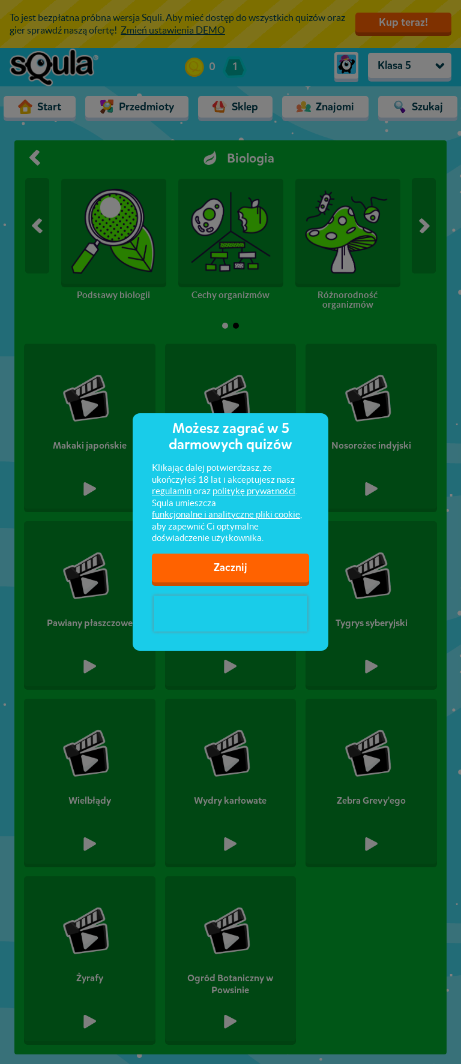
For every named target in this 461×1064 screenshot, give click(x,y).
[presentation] (230, 614)
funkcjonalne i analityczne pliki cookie (226, 514)
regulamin (171, 491)
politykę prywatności (253, 491)
